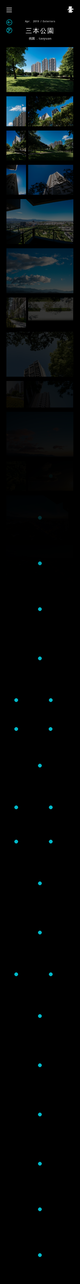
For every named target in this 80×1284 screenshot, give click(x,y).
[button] (9, 9)
